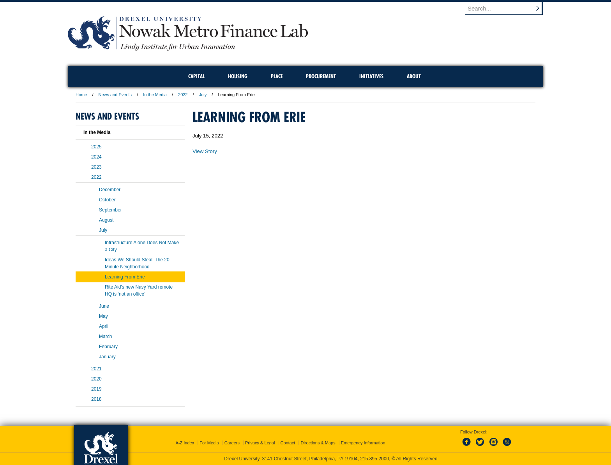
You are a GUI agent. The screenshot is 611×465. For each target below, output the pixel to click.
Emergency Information (363, 442)
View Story (204, 151)
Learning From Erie (125, 277)
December (109, 189)
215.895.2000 (374, 458)
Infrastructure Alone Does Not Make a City (142, 246)
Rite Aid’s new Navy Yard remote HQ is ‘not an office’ (139, 290)
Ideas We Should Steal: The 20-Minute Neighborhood (138, 263)
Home (81, 94)
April (103, 326)
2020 (96, 379)
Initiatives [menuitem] (371, 76)
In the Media (155, 94)
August (106, 220)
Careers (232, 442)
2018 (96, 399)
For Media (209, 442)
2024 (96, 157)
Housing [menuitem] (237, 76)
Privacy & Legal (260, 442)
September (110, 210)
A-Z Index (184, 442)
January (107, 356)
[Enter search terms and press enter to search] (508, 8)
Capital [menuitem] (196, 76)
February (108, 346)
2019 (96, 389)
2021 (96, 369)
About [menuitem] (414, 76)
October (107, 200)
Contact (288, 442)
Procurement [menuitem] (321, 76)
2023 (96, 167)
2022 (182, 94)
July (203, 94)
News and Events (115, 94)
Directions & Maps (317, 442)
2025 (96, 147)
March (105, 336)
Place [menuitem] (277, 76)
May (103, 316)
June (104, 306)
